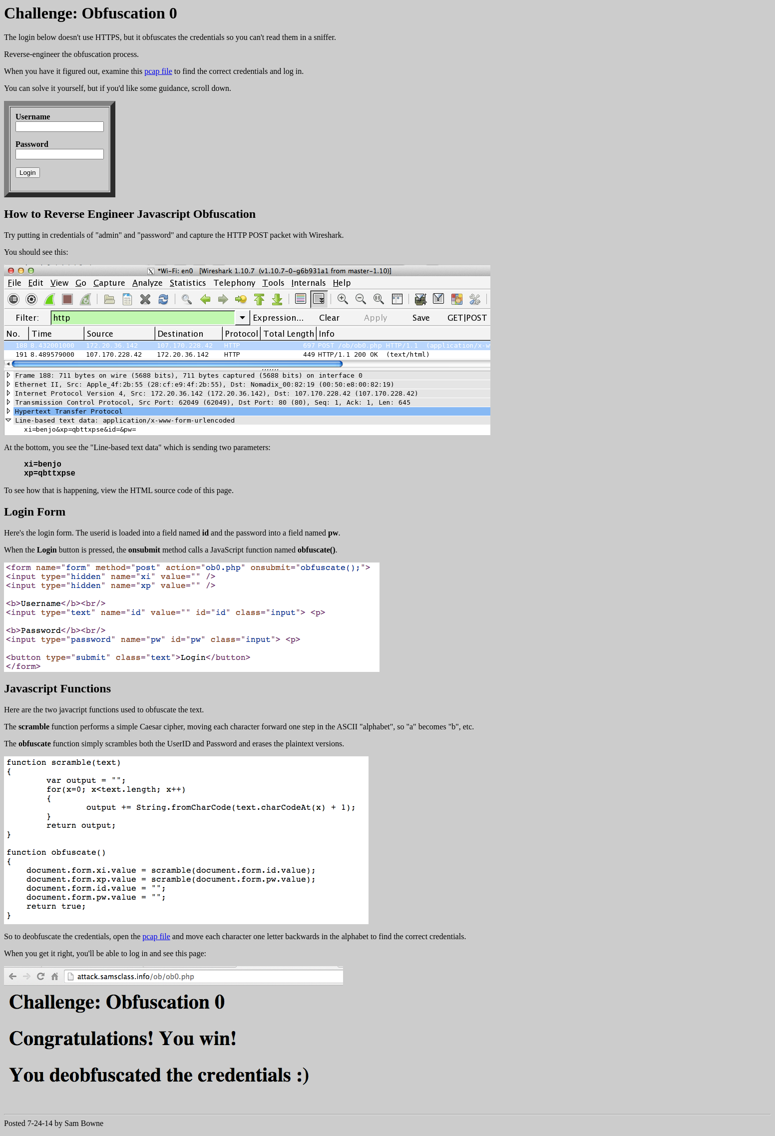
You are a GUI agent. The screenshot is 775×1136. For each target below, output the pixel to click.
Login (27, 172)
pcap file (158, 71)
